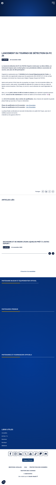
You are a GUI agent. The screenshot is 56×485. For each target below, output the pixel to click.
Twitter (25, 454)
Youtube (30, 454)
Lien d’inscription (31, 105)
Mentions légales (15, 467)
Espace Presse (28, 460)
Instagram (15, 454)
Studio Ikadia (33, 476)
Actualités (4, 433)
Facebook (10, 454)
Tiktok (35, 454)
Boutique (4, 442)
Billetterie (4, 445)
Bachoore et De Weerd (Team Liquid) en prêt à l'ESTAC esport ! (26, 242)
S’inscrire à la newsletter (28, 271)
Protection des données (38, 467)
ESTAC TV (5, 436)
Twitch (40, 454)
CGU (25, 467)
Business (4, 439)
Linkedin (20, 454)
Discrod (46, 454)
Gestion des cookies (28, 470)
